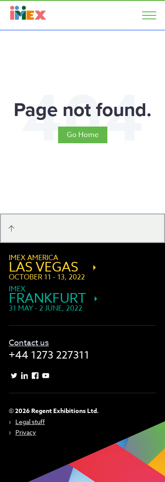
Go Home (83, 135)
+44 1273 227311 (49, 355)
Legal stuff (30, 421)
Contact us (29, 343)
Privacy (25, 432)
